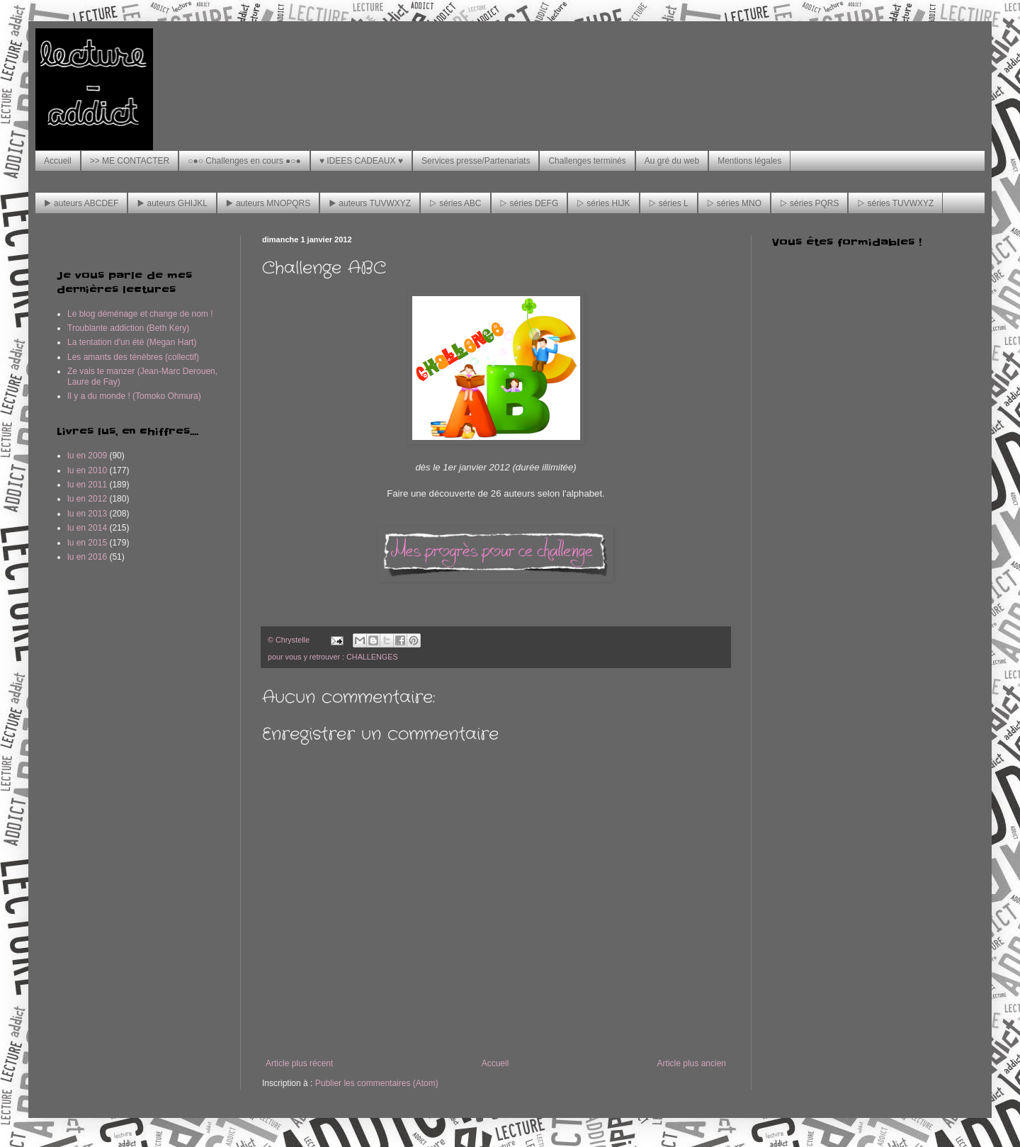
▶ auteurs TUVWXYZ (370, 203)
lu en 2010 (87, 470)
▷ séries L (668, 203)
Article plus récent (299, 1063)
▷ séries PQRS (809, 203)
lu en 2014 (87, 528)
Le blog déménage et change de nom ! (140, 314)
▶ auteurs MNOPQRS (268, 203)
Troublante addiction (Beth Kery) (128, 328)
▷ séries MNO (734, 203)
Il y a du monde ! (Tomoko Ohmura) (134, 396)
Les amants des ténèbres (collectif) (133, 357)
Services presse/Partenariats (475, 161)
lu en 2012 (87, 499)
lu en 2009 (87, 456)
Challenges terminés (586, 161)
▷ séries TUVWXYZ (895, 203)
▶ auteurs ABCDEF (81, 203)
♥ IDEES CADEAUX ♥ (361, 161)
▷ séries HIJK (603, 203)
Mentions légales (749, 161)
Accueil (58, 161)
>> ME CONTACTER (129, 161)
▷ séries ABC (455, 203)
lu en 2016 (87, 557)
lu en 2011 (87, 485)
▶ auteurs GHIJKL (172, 203)
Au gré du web (672, 161)
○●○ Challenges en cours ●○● (244, 161)
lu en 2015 (87, 543)
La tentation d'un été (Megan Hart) (131, 342)
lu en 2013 (87, 514)
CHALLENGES (372, 656)
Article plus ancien (691, 1063)
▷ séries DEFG (529, 203)
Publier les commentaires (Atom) (376, 1083)
